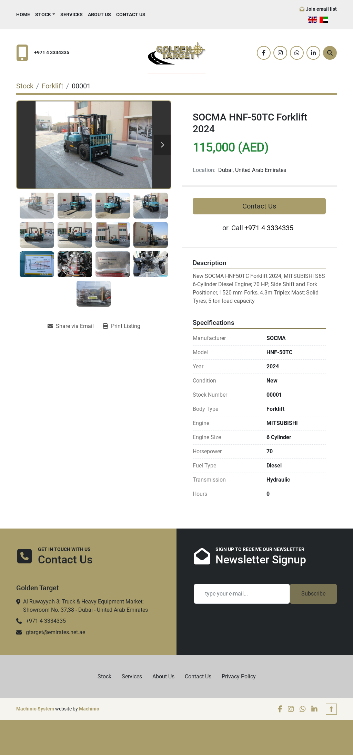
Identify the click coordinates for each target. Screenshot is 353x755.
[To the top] (331, 709)
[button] (45, 14)
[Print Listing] (121, 326)
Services (71, 14)
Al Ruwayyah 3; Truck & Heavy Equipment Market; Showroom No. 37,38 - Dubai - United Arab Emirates (85, 605)
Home (23, 14)
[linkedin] (313, 53)
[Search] (330, 53)
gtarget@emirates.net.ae (55, 632)
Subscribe (313, 593)
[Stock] (24, 86)
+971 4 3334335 (51, 53)
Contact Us (130, 14)
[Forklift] (52, 86)
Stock (43, 14)
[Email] (242, 594)
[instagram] (280, 53)
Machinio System (35, 709)
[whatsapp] (297, 53)
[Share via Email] (70, 326)
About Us (99, 14)
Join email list (321, 9)
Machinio (89, 709)
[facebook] (264, 53)
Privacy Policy (239, 676)
